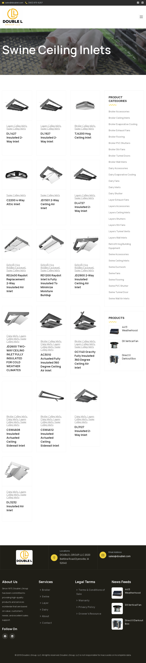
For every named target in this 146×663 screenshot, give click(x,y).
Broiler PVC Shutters (119, 143)
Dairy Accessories (118, 168)
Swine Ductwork (117, 266)
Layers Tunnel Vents (119, 231)
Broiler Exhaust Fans (119, 130)
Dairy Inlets (115, 187)
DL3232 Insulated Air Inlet (15, 506)
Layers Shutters (117, 218)
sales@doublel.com (14, 2)
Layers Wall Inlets (118, 237)
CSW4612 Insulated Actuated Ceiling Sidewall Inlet (50, 437)
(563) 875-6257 (35, 2)
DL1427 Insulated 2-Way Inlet (14, 137)
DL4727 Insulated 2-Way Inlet (83, 207)
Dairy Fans (114, 180)
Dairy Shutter (116, 193)
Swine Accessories (119, 254)
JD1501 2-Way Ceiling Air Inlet (50, 204)
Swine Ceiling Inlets (119, 260)
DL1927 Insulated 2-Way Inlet (49, 137)
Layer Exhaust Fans (119, 199)
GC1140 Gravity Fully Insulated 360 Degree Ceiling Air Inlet (85, 359)
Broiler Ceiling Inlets (119, 117)
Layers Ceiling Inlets (119, 212)
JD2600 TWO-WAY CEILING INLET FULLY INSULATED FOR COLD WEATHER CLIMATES (16, 358)
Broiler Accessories (119, 111)
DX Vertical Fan (133, 604)
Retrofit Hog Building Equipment (120, 246)
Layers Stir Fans (117, 225)
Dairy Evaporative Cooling (122, 174)
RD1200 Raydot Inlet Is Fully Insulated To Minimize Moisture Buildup (51, 285)
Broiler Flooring (117, 136)
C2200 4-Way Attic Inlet (15, 202)
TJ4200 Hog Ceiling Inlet (83, 135)
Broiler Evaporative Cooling (123, 124)
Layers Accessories (119, 206)
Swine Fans (114, 273)
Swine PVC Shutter (118, 285)
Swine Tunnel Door (118, 292)
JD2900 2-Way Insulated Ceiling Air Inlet (84, 281)
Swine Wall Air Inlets (119, 298)
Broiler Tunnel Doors (119, 155)
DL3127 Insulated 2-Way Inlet (83, 431)
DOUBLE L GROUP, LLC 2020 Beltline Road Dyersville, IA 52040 (75, 559)
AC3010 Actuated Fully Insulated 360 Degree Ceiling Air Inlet (51, 362)
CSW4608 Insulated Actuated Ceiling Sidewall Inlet (15, 437)
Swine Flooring (116, 279)
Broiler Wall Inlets (118, 161)
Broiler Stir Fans (117, 149)
